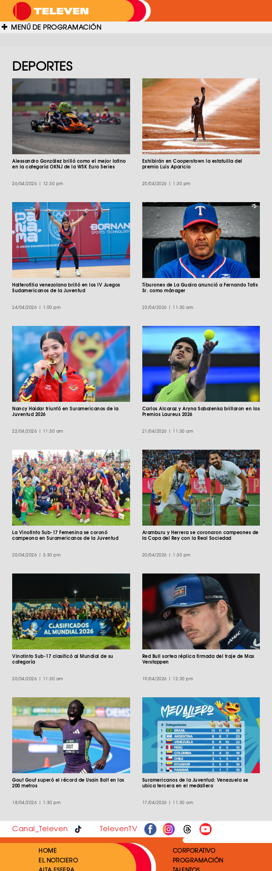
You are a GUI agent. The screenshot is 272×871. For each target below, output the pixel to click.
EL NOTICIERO (58, 860)
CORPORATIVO (194, 850)
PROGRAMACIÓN (198, 860)
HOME (48, 850)
